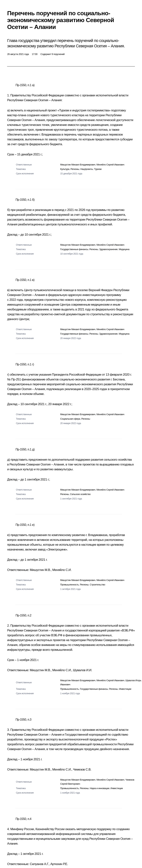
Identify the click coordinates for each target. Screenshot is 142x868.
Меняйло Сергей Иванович (110, 164)
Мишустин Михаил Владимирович (77, 164)
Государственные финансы (74, 249)
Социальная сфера (70, 418)
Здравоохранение (108, 249)
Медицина (124, 249)
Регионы (75, 169)
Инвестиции (125, 689)
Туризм (97, 169)
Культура (64, 169)
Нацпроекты (86, 169)
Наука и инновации (99, 788)
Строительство (97, 584)
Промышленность (69, 584)
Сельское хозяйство (80, 494)
